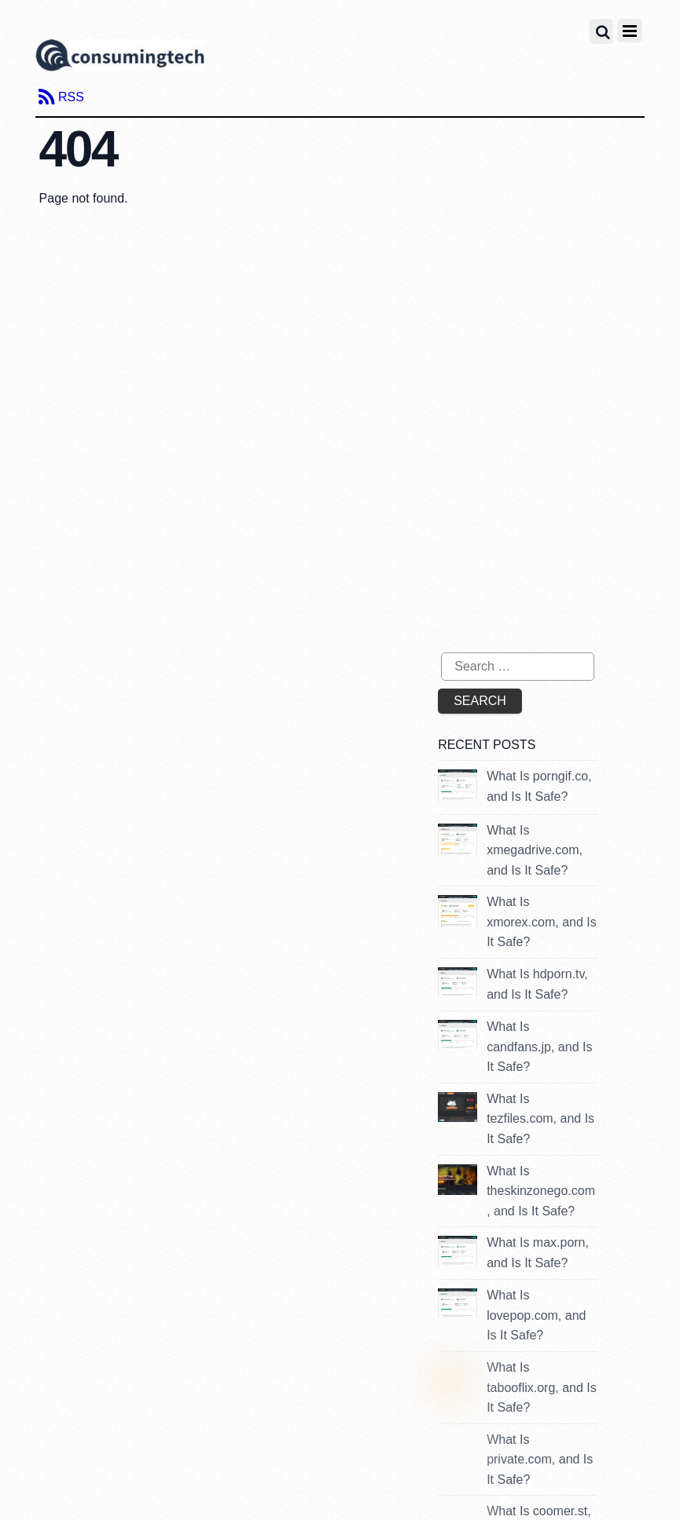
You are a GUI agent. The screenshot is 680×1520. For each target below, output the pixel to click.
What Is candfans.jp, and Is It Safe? (539, 1046)
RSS (71, 97)
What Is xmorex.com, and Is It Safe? (542, 921)
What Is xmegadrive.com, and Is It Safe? (535, 850)
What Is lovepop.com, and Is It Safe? (536, 1315)
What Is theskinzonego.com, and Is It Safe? (541, 1191)
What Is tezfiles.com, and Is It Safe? (540, 1118)
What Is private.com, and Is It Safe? (540, 1459)
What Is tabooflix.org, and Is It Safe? (542, 1387)
